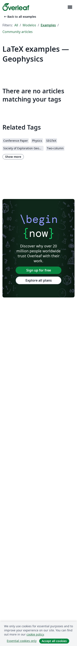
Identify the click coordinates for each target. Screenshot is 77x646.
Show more (13, 157)
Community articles (17, 31)
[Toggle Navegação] (70, 7)
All (16, 25)
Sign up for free (38, 270)
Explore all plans (38, 280)
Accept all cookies (54, 641)
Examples (48, 25)
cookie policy (35, 634)
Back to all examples (19, 17)
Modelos (29, 25)
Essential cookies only (22, 641)
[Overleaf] (15, 7)
